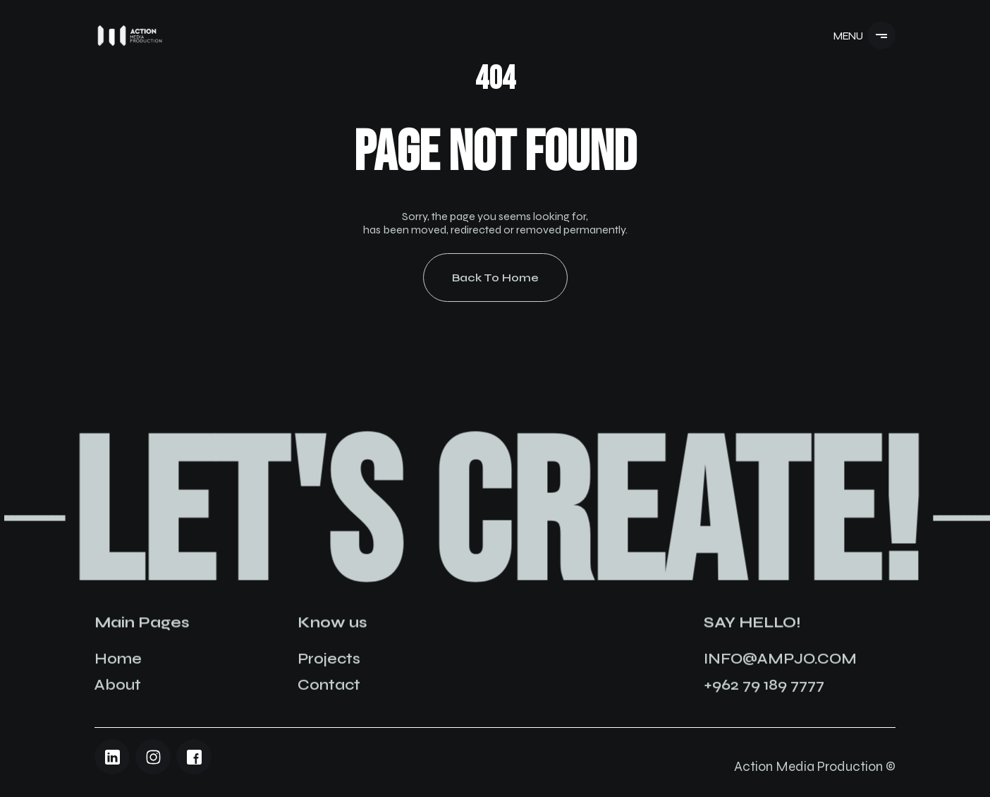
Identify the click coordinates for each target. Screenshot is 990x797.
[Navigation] (129, 35)
